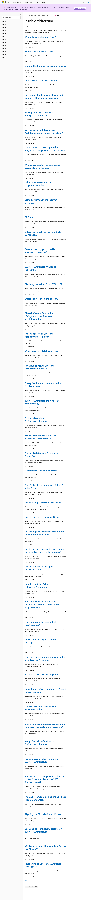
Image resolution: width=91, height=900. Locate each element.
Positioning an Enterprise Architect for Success (43, 865)
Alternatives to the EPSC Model (41, 80)
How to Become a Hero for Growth (43, 516)
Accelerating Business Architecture (43, 502)
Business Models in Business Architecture (36, 419)
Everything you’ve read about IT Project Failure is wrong (45, 690)
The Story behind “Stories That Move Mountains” (41, 708)
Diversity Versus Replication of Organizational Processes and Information (39, 316)
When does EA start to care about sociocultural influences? (42, 166)
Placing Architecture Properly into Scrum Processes (42, 454)
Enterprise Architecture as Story (41, 298)
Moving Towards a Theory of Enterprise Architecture (39, 114)
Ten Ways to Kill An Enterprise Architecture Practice (40, 367)
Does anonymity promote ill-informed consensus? (40, 251)
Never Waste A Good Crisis (39, 51)
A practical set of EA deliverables (42, 470)
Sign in (87, 2)
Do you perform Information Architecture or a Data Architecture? (44, 131)
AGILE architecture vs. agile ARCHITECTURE (39, 568)
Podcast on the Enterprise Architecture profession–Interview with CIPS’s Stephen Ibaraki (45, 779)
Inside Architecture (43, 15)
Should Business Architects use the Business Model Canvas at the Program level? (42, 604)
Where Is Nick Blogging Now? (40, 36)
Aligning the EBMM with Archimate (43, 814)
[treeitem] (11, 21)
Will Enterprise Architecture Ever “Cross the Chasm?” (45, 848)
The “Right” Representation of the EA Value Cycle (44, 486)
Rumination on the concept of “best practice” (40, 623)
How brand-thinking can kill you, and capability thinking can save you (44, 96)
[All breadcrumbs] (26, 15)
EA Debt (29, 217)
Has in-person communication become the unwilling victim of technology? (45, 550)
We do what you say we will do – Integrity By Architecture (41, 437)
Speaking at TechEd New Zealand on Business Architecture (43, 830)
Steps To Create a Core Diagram (41, 674)
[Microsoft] (3, 2)
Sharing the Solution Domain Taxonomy (45, 65)
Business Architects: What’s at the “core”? (40, 268)
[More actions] (65, 15)
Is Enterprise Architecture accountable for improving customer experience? (45, 725)
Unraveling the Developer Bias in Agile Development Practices (44, 533)
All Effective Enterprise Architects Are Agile (42, 641)
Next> (26, 880)
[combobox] (11, 17)
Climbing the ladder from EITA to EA (43, 284)
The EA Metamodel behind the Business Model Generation (45, 798)
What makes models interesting (41, 351)
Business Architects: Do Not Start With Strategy (42, 402)
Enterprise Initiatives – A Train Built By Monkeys (43, 233)
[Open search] (83, 2)
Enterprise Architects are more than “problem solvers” (43, 385)
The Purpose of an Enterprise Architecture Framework (40, 335)
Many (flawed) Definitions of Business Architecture (39, 743)
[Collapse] (20, 14)
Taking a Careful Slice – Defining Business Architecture (41, 760)
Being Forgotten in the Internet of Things (41, 201)
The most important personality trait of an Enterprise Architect (45, 658)
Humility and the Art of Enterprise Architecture (37, 585)
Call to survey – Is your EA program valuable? (38, 184)
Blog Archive (32, 15)
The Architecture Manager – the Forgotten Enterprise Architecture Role (45, 149)
